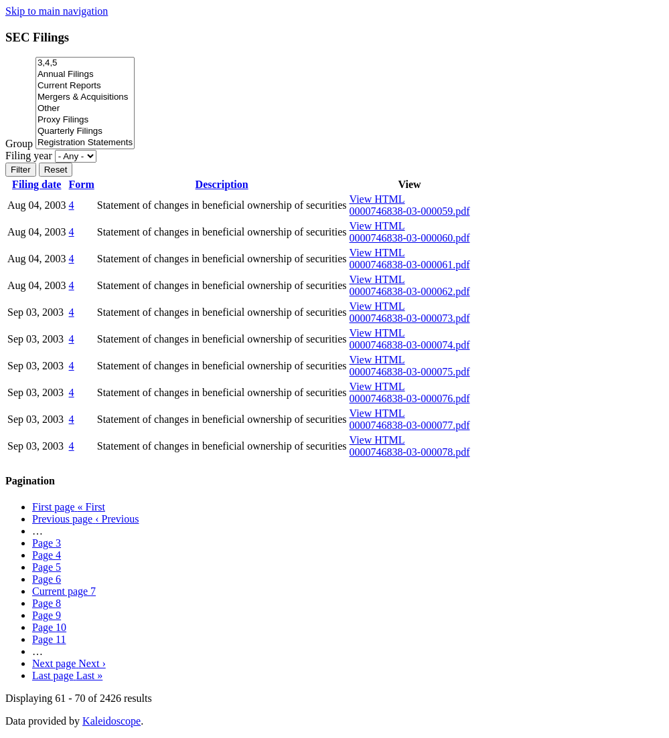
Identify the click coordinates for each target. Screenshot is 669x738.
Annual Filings (85, 74)
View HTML (377, 199)
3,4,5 (85, 63)
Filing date (36, 184)
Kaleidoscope (111, 721)
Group (19, 143)
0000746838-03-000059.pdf (410, 211)
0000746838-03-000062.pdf (410, 291)
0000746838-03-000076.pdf (410, 398)
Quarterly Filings (85, 131)
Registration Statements (85, 143)
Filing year (28, 155)
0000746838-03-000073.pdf (410, 318)
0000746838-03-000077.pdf (410, 425)
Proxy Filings (85, 120)
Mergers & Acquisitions (85, 97)
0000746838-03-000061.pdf (410, 264)
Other (85, 108)
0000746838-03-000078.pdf (410, 452)
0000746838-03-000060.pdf (410, 238)
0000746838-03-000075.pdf (410, 371)
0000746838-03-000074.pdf (410, 345)
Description (222, 184)
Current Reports (85, 86)
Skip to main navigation (56, 11)
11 (49, 639)
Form (81, 184)
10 (49, 627)
